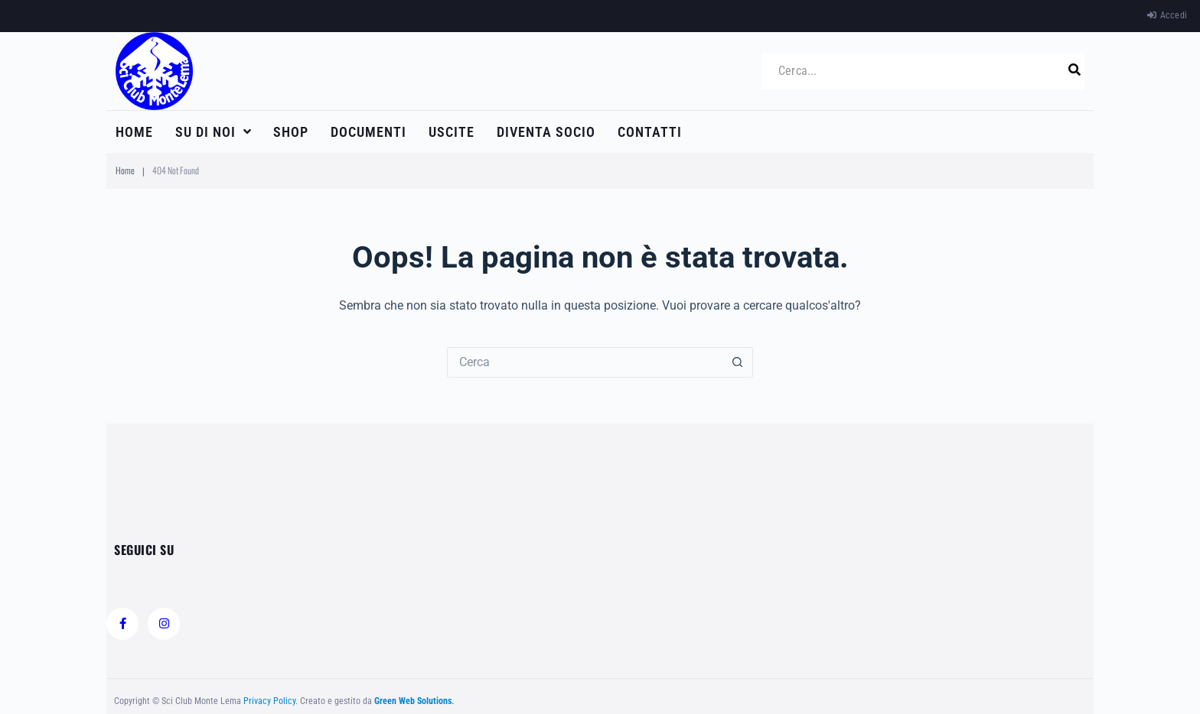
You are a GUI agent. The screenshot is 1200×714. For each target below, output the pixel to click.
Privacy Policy (269, 701)
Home (125, 170)
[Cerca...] (917, 71)
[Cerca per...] (584, 362)
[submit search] (1074, 70)
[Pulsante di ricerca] (737, 362)
